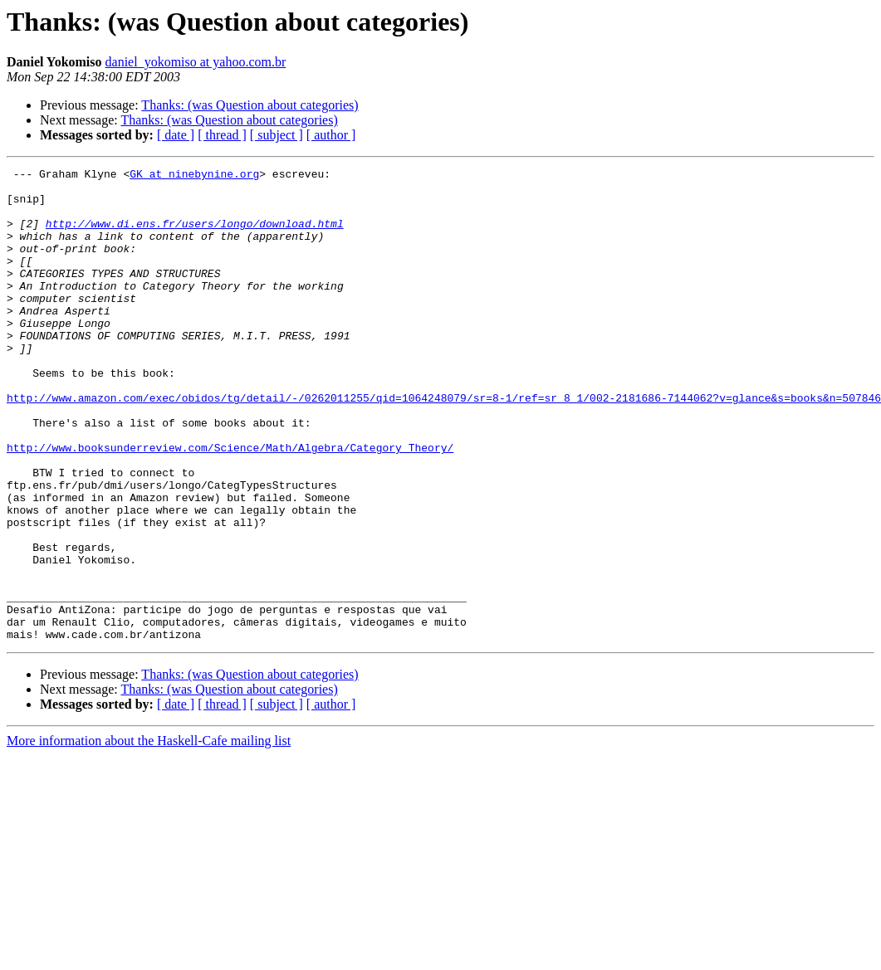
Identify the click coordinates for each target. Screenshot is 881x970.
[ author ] (331, 135)
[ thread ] (222, 135)
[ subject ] (276, 135)
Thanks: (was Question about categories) (249, 105)
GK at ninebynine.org (194, 175)
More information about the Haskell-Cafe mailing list (149, 835)
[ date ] (175, 135)
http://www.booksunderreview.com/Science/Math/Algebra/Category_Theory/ (230, 504)
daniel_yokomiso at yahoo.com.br (195, 62)
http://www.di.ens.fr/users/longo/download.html (195, 235)
